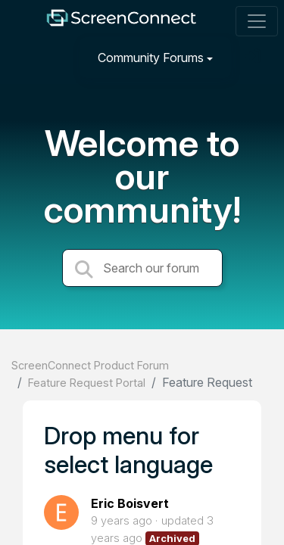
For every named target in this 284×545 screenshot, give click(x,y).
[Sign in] (254, 57)
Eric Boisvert (130, 503)
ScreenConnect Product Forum (90, 365)
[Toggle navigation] (257, 21)
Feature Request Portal (86, 382)
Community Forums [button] (151, 57)
